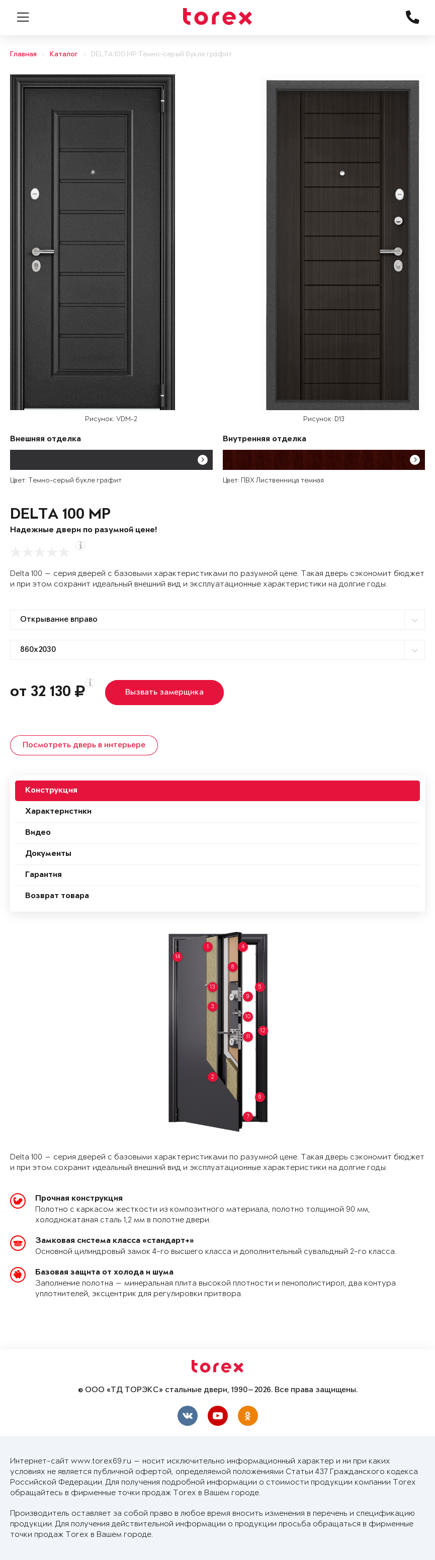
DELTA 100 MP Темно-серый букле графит (161, 54)
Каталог (64, 54)
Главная (23, 54)
